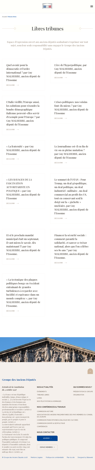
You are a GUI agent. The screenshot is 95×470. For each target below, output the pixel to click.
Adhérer (46, 438)
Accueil (4, 16)
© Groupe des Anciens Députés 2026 (15, 457)
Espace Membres (46, 447)
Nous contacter (45, 432)
